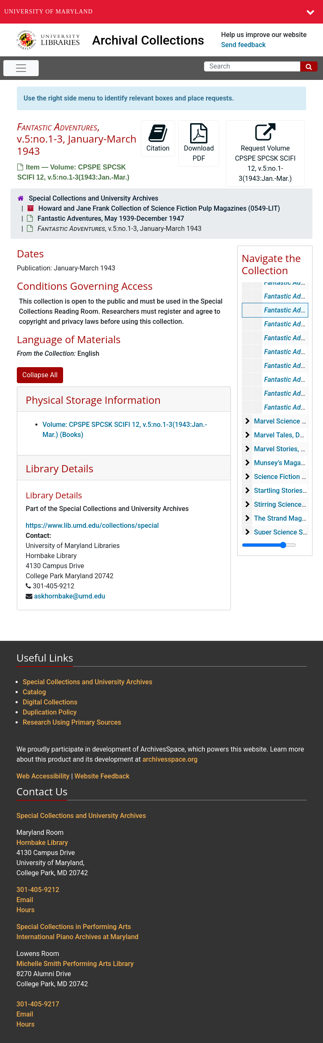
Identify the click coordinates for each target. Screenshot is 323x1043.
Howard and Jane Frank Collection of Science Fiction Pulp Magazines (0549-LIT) (159, 208)
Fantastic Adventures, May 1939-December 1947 (110, 218)
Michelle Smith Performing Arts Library (75, 964)
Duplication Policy (50, 712)
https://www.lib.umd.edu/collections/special (92, 525)
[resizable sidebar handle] (269, 545)
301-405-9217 (37, 1004)
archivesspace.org (170, 759)
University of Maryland (48, 11)
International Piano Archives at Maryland (77, 937)
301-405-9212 (37, 890)
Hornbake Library (42, 843)
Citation (157, 137)
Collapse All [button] (40, 375)
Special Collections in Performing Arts (73, 927)
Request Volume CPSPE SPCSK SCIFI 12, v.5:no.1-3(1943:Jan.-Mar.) (265, 153)
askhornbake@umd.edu (69, 596)
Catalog (34, 692)
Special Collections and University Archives (93, 198)
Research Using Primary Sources (72, 722)
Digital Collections (50, 702)
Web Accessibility (42, 776)
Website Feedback (102, 776)
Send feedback (243, 45)
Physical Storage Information (93, 400)
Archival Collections (148, 40)
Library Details (59, 468)
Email (24, 900)
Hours (25, 910)
